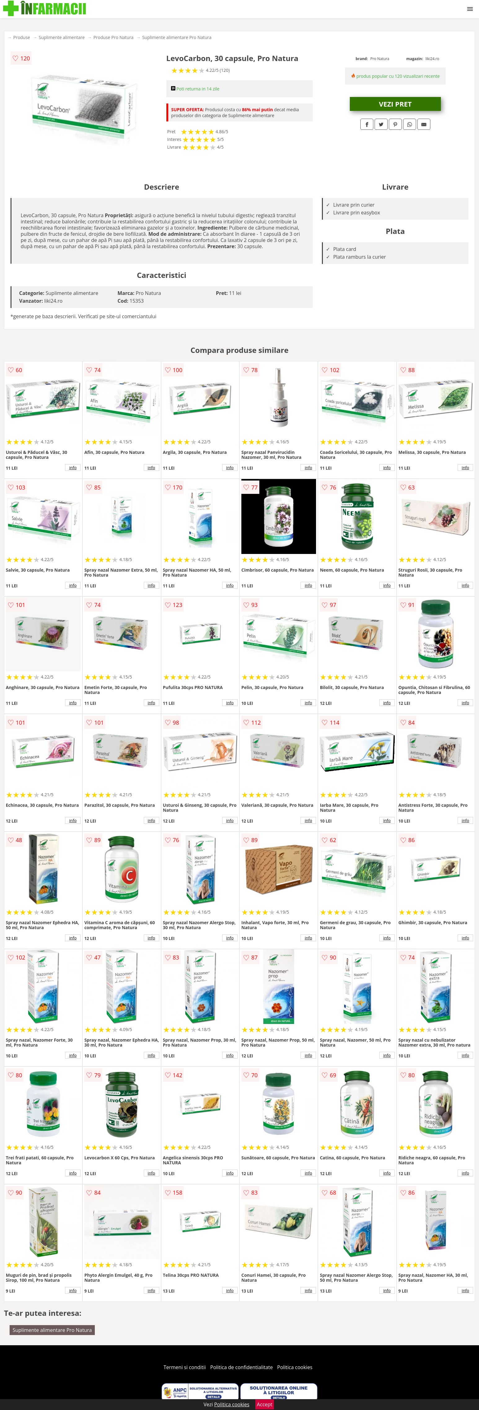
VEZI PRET (395, 103)
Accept (264, 1404)
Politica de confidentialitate (241, 1367)
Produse (21, 37)
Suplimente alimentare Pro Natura (177, 37)
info (73, 467)
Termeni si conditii (185, 1367)
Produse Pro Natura (113, 37)
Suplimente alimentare (62, 37)
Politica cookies (295, 1367)
